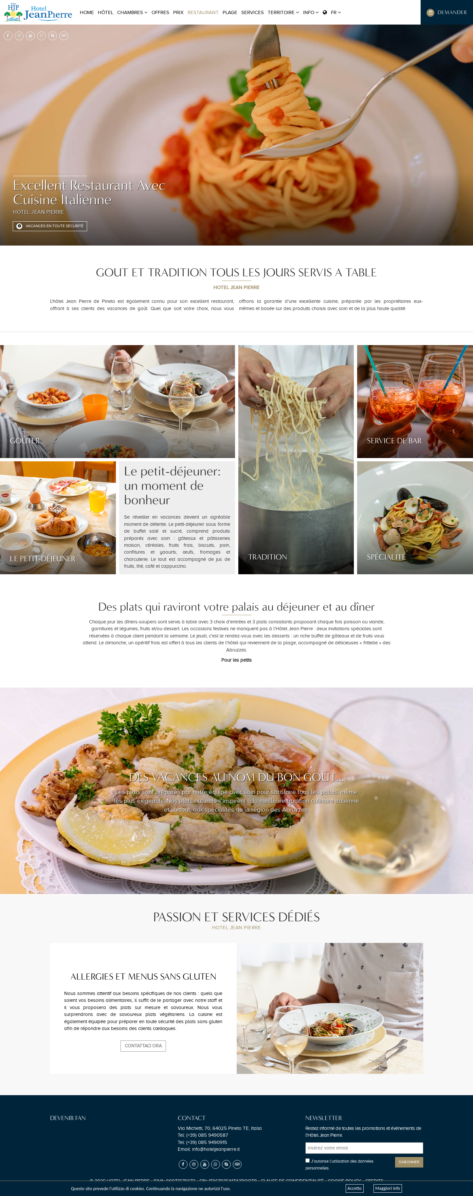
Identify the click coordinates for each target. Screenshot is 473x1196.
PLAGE (230, 12)
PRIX (178, 12)
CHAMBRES (132, 12)
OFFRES (160, 12)
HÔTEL (105, 12)
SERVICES (252, 12)
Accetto (355, 1188)
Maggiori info (387, 1188)
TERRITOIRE (283, 12)
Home (87, 12)
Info (311, 12)
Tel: (203, 1135)
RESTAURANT (203, 12)
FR (332, 12)
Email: (209, 1149)
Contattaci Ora (143, 1045)
